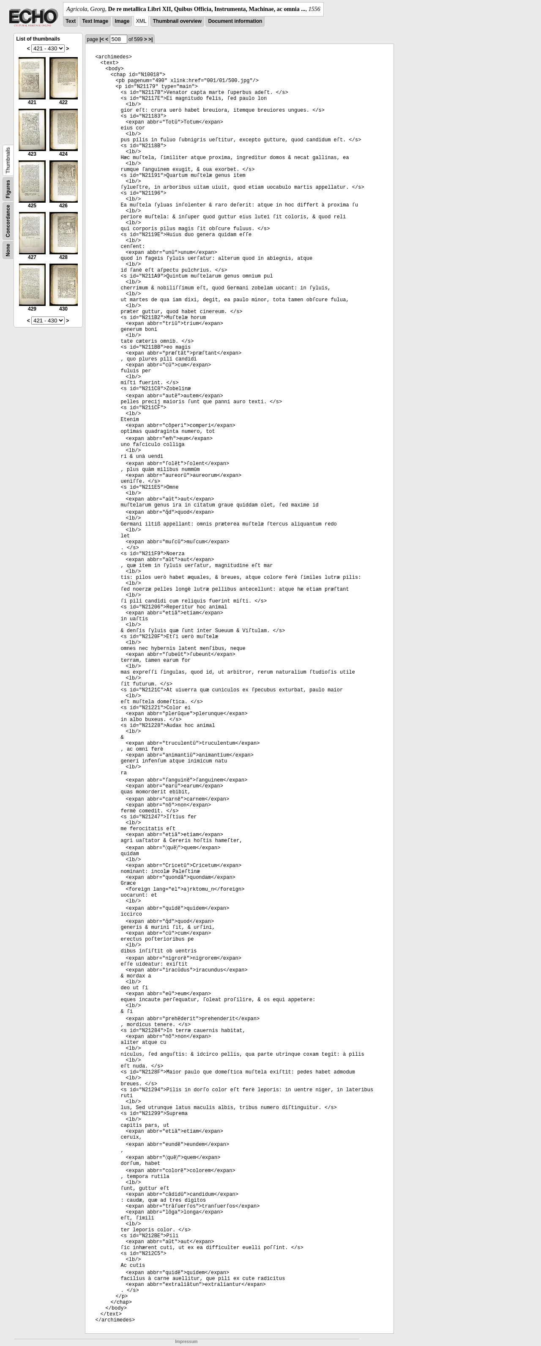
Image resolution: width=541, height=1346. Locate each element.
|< (102, 39)
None (8, 250)
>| (150, 39)
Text (71, 21)
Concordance (8, 221)
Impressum (186, 1341)
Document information (235, 21)
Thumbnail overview (177, 21)
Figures (8, 189)
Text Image (95, 21)
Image (122, 21)
